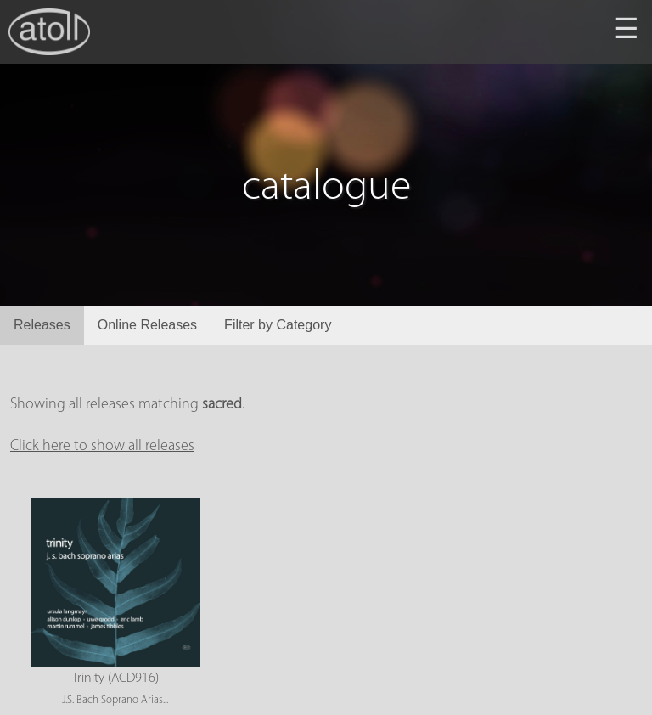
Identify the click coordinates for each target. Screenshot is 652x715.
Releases (42, 325)
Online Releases (147, 325)
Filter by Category (277, 325)
